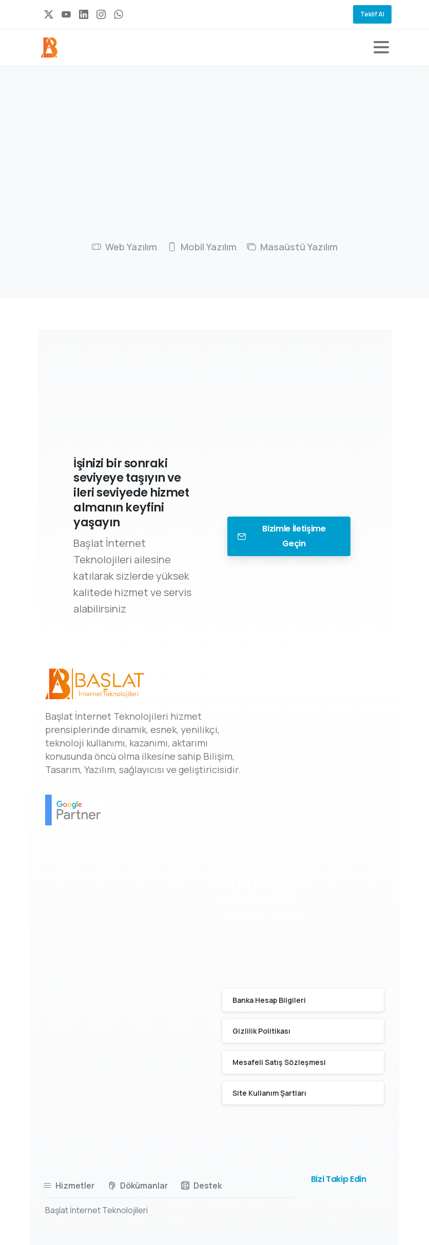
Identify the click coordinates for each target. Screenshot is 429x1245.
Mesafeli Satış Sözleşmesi (279, 1062)
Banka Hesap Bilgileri (269, 1000)
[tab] (124, 247)
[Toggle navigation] (381, 47)
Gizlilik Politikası (261, 1031)
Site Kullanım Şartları (269, 1093)
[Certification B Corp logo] (86, 810)
